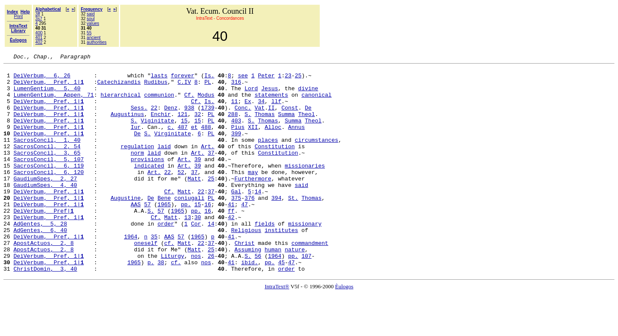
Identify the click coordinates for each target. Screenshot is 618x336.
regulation (137, 164)
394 (276, 226)
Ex (248, 110)
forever (182, 79)
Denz (170, 118)
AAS (135, 234)
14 (257, 218)
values (93, 23)
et (194, 141)
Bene (164, 226)
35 (154, 272)
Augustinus (127, 125)
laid (164, 164)
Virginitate (172, 149)
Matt (194, 203)
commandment (309, 280)
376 (249, 226)
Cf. (189, 102)
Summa (286, 125)
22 (154, 118)
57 (147, 234)
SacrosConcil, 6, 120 (48, 195)
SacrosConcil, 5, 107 (48, 179)
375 (236, 226)
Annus (296, 141)
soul (90, 18)
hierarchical (120, 102)
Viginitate (157, 133)
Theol (306, 125)
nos (196, 295)
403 (236, 133)
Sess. (138, 118)
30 (197, 249)
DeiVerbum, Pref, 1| (48, 87)
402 (38, 42)
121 (183, 125)
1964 (130, 272)
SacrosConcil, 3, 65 (46, 172)
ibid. (249, 303)
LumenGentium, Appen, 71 (53, 102)
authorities (96, 42)
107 (306, 295)
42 (231, 249)
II (271, 118)
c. (170, 141)
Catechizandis (118, 87)
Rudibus (156, 87)
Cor (196, 257)
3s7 (38, 18)
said (90, 14)
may (253, 195)
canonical (316, 102)
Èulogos (344, 329)
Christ (244, 280)
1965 (164, 234)
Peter (266, 79)
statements (271, 102)
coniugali (189, 226)
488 (206, 141)
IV (187, 87)
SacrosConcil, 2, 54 (46, 164)
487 (183, 141)
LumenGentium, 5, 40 (46, 94)
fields (264, 257)
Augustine (126, 226)
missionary (304, 257)
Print (18, 16)
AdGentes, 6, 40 (40, 265)
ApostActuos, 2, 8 (43, 280)
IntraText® (277, 329)
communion (159, 102)
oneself (146, 280)
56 (257, 295)
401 (38, 37)
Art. (207, 164)
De (308, 118)
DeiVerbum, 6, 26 (41, 79)
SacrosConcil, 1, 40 (46, 156)
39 (197, 179)
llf (276, 110)
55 (89, 33)
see (243, 79)
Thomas (264, 125)
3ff (37, 14)
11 (234, 110)
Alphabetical (48, 9)
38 (161, 303)
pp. (186, 234)
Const (290, 118)
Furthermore (252, 203)
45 (281, 303)
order (166, 257)
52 (181, 195)
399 (236, 149)
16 (207, 234)
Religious (246, 265)
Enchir (161, 125)
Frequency (92, 9)
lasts (159, 79)
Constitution (274, 164)
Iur (135, 141)
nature (295, 288)
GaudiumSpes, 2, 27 (45, 203)
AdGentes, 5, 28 (40, 257)
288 (233, 125)
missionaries (305, 187)
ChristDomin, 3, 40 (45, 311)
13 (187, 249)
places (268, 156)
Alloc (273, 141)
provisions (147, 179)
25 (298, 79)
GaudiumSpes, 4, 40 (45, 210)
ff (231, 241)
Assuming (247, 288)
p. (150, 303)
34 (261, 110)
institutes (281, 265)
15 (184, 133)
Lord (251, 94)
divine (308, 94)
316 (236, 87)
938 (189, 118)
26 (211, 295)
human (272, 288)
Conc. (242, 118)
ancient (93, 37)
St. (293, 226)
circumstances (316, 156)
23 (288, 79)
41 (231, 234)
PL (207, 87)
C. (181, 87)
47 (244, 234)
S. (248, 125)
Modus (205, 102)
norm (137, 172)
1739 (207, 118)
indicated (149, 187)
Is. (209, 79)
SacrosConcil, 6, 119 (48, 187)
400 (38, 33)
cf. (169, 280)
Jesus (269, 94)
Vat (259, 118)
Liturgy (173, 295)
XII (253, 141)
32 (197, 125)
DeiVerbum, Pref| (43, 241)
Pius (238, 141)
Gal (236, 218)
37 (211, 172)
